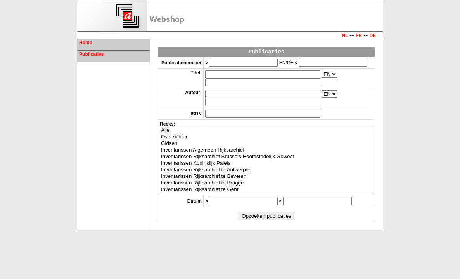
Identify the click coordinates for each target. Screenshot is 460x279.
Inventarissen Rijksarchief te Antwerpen (266, 170)
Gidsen (266, 143)
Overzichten (266, 137)
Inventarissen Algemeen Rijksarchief (266, 150)
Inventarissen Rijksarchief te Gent (266, 189)
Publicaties (91, 54)
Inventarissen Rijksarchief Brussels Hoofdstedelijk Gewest (266, 156)
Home (85, 42)
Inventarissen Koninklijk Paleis (266, 163)
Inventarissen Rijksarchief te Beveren (266, 176)
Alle (266, 130)
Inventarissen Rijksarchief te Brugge (266, 183)
